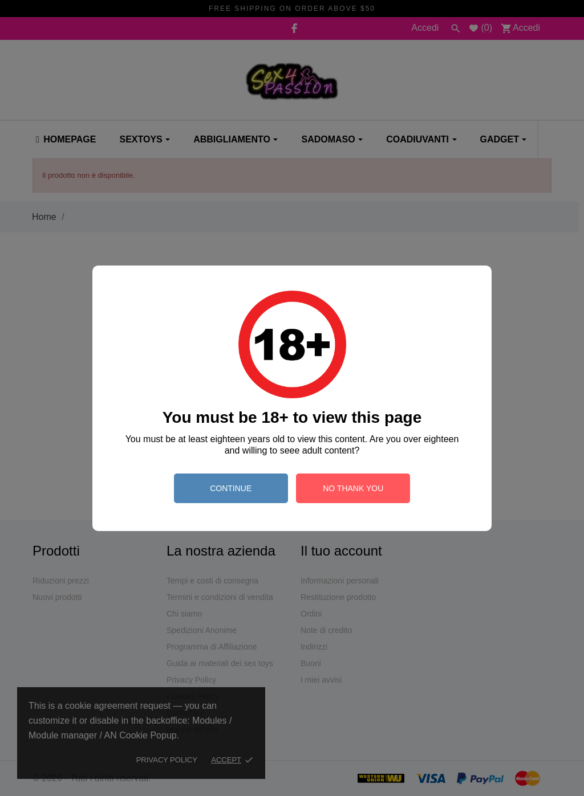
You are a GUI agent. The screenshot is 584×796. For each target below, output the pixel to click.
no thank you (353, 488)
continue (231, 488)
